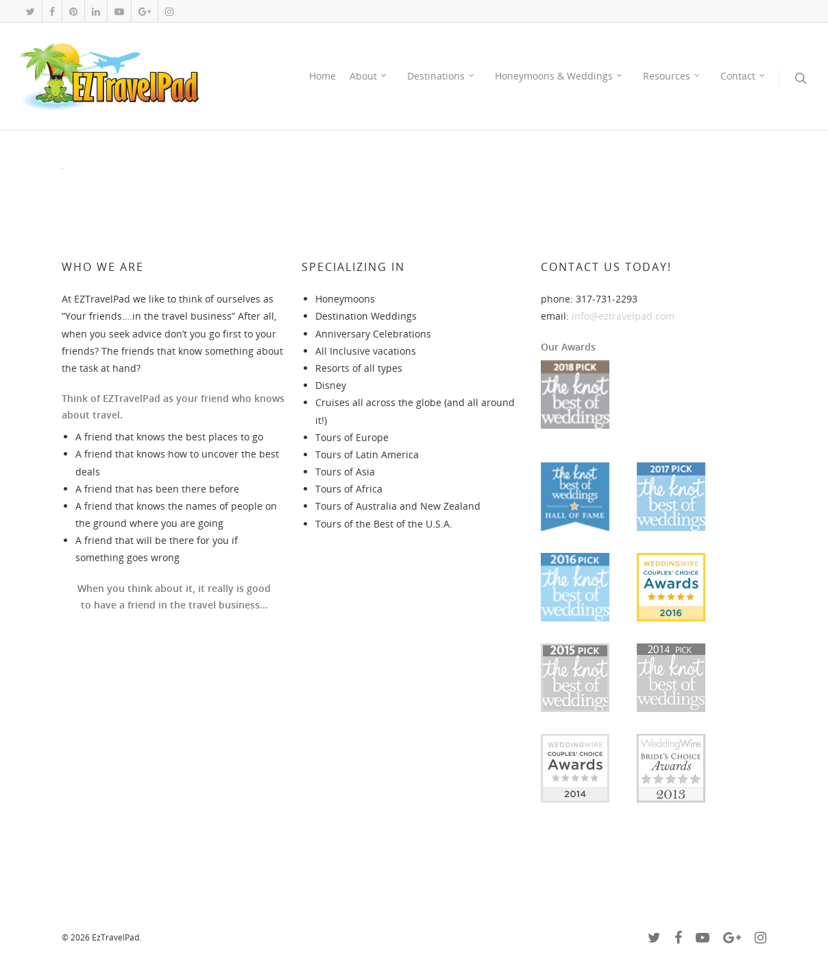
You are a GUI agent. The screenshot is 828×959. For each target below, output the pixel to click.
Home (322, 75)
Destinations (441, 76)
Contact (743, 76)
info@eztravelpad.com (623, 315)
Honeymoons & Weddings (559, 76)
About (369, 76)
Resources (672, 76)
